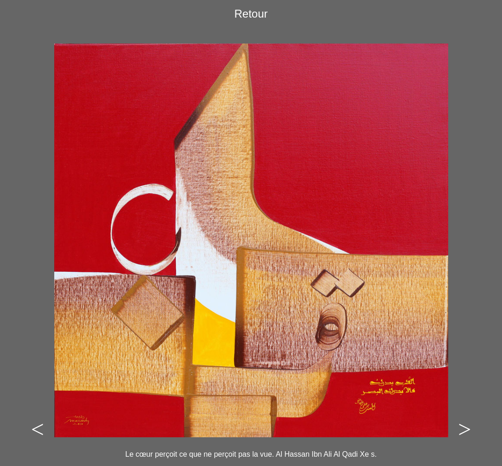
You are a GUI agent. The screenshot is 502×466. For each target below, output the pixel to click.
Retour (250, 13)
